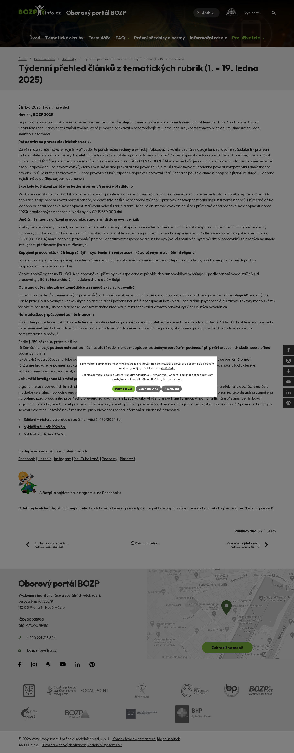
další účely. (168, 368)
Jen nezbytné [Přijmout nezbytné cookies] (148, 389)
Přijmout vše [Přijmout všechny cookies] (124, 389)
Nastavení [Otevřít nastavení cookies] (171, 389)
